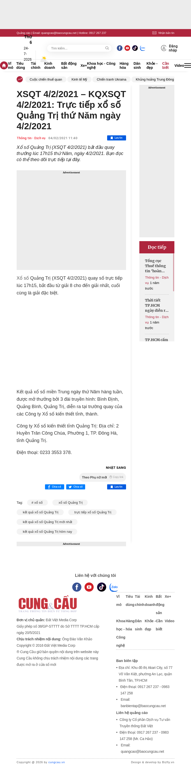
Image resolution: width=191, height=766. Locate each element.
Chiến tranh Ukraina (111, 79)
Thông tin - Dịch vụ (31, 138)
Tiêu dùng (20, 65)
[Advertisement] (71, 220)
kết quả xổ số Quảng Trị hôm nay (47, 532)
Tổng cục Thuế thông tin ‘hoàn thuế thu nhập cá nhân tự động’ (155, 266)
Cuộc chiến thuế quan (46, 79)
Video (179, 65)
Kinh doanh (49, 65)
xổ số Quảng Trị (70, 502)
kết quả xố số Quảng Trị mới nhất (47, 522)
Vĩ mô (10, 65)
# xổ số (37, 502)
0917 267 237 (97, 32)
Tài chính (35, 65)
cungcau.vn (56, 762)
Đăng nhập (169, 48)
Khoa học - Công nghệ (101, 65)
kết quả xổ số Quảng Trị (40, 512)
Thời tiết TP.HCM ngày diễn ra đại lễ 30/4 (156, 305)
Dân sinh (137, 65)
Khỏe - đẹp (152, 65)
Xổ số (23, 278)
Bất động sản (68, 65)
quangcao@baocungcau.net (58, 32)
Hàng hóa (124, 65)
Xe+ (84, 65)
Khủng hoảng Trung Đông (155, 79)
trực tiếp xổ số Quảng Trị (92, 512)
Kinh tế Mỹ (79, 79)
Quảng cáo (23, 32)
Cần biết (165, 65)
